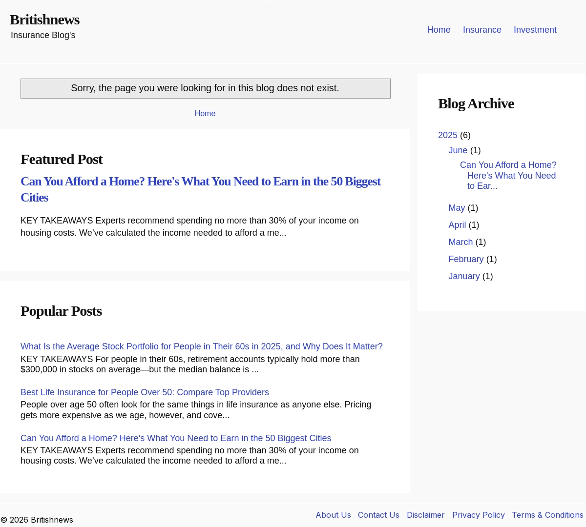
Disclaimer (426, 515)
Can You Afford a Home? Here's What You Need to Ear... (508, 175)
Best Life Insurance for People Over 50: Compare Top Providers (145, 392)
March (462, 242)
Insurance (482, 30)
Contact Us (378, 515)
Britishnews (45, 19)
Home (439, 30)
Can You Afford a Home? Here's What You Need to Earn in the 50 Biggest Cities (176, 438)
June (459, 150)
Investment (535, 30)
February (467, 259)
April (459, 225)
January (465, 276)
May (458, 208)
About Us (333, 515)
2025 (449, 135)
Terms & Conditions (548, 515)
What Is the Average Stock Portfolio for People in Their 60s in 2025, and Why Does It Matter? (202, 346)
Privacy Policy (478, 515)
